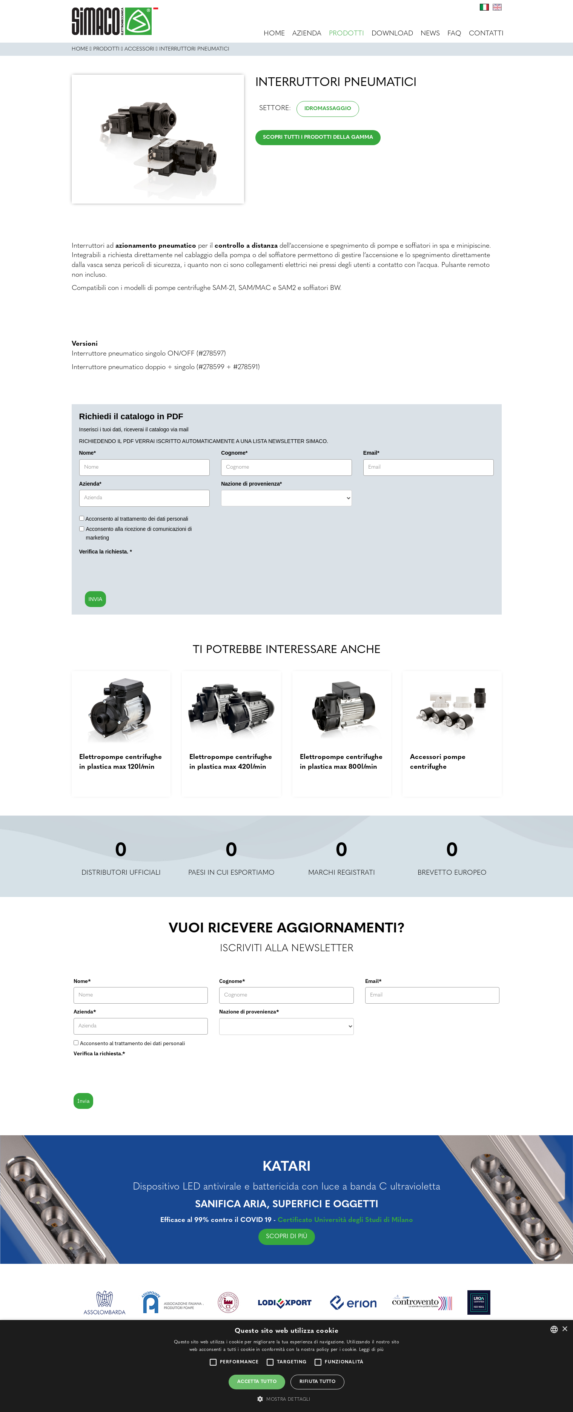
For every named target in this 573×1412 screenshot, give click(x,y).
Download (392, 33)
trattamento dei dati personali (154, 519)
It (484, 7)
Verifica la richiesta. (105, 552)
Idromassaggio (327, 109)
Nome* (87, 453)
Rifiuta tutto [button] (317, 1382)
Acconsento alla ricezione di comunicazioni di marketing (139, 533)
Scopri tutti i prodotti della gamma (318, 137)
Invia (83, 1101)
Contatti (486, 33)
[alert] (286, 1366)
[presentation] (136, 572)
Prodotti (346, 33)
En (497, 7)
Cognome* (234, 453)
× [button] (564, 1329)
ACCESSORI (139, 49)
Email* (371, 453)
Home (274, 33)
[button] (286, 1399)
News (430, 33)
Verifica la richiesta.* (99, 1053)
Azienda (306, 33)
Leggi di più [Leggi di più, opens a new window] (371, 1350)
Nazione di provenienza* (251, 484)
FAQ (454, 33)
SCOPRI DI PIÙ (323, 1237)
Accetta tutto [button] (257, 1382)
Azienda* (90, 484)
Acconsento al (137, 519)
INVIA (96, 599)
